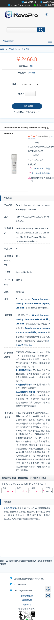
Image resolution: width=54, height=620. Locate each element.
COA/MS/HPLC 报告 (41, 168)
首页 (2, 49)
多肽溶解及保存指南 (41, 173)
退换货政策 (27, 600)
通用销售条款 (27, 596)
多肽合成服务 (10, 508)
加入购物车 (28, 106)
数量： (21, 93)
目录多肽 (25, 49)
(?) (39, 112)
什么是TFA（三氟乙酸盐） (26, 112)
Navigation (8, 41)
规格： (15, 84)
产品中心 (13, 49)
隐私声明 (27, 604)
